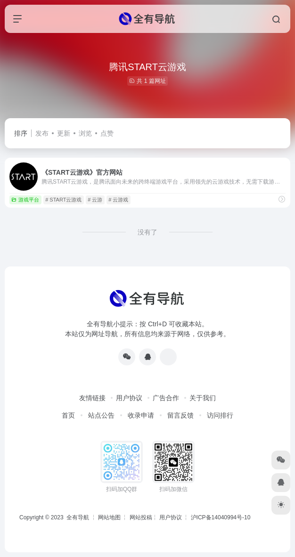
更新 (63, 133)
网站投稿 (141, 517)
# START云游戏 (63, 199)
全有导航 (78, 517)
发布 (42, 133)
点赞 (107, 133)
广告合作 (166, 398)
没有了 (147, 232)
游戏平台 (25, 199)
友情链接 (92, 398)
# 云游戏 (118, 199)
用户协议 (129, 398)
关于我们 (202, 398)
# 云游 (95, 199)
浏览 (85, 133)
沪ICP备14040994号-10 (221, 517)
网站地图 (109, 517)
